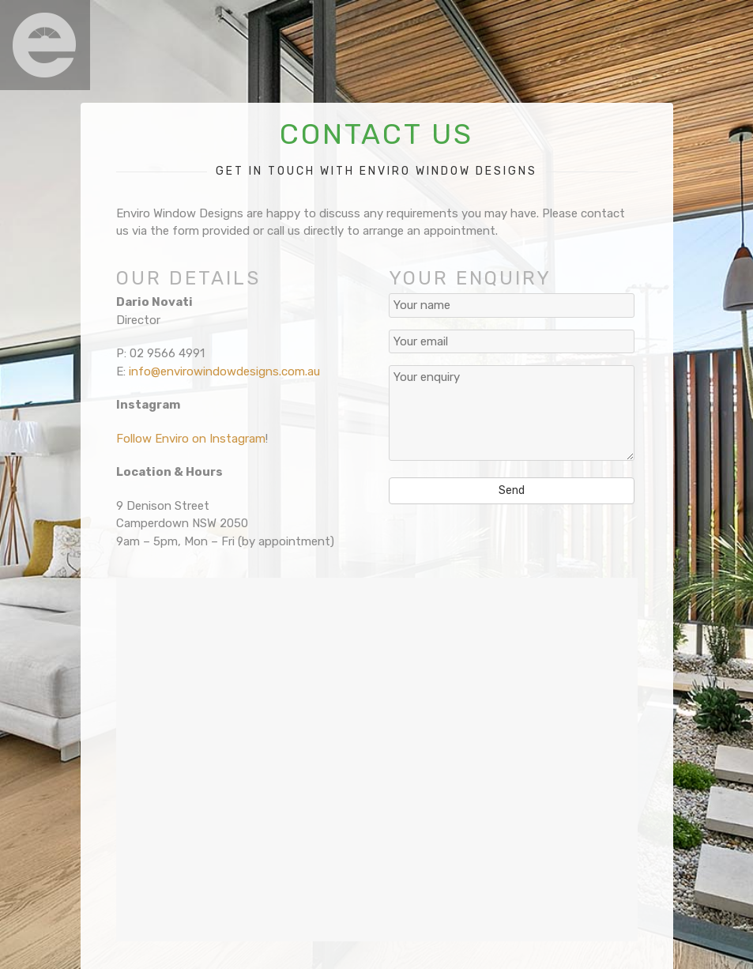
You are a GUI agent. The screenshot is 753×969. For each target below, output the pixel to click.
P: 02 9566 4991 (160, 353)
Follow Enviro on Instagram (190, 439)
